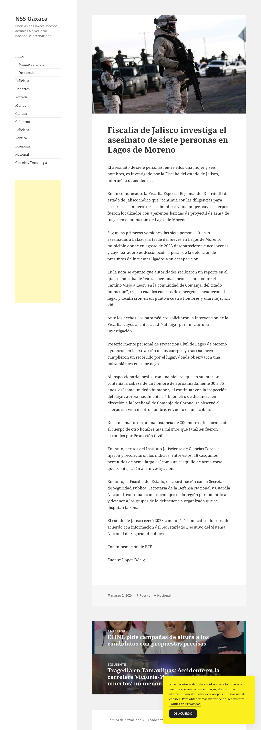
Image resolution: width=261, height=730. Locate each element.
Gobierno (22, 121)
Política (21, 138)
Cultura (21, 113)
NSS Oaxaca (31, 18)
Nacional (22, 154)
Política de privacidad (124, 720)
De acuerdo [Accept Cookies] (183, 714)
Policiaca (22, 81)
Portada (21, 97)
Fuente (145, 595)
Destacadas (27, 72)
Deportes (22, 89)
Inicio (19, 56)
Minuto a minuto (31, 64)
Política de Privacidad (185, 705)
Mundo (20, 105)
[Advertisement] (38, 241)
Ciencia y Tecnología (31, 162)
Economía (23, 146)
